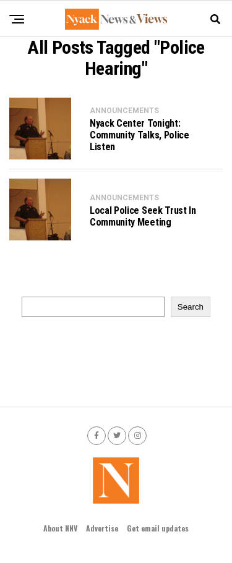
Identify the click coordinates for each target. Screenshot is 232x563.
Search (191, 306)
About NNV (60, 528)
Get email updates (158, 528)
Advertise (102, 528)
